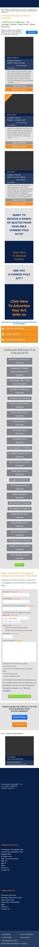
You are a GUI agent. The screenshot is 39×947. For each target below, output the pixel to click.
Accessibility (6, 934)
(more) (17, 82)
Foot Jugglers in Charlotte (19, 448)
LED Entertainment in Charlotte (19, 487)
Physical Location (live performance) (15, 627)
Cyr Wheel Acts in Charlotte (19, 440)
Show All (19, 565)
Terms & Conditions (26, 934)
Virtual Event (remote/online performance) (17, 630)
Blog (3, 865)
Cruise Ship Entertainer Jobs (12, 852)
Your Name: (10, 592)
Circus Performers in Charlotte (19, 414)
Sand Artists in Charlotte (19, 503)
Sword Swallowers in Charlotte (19, 533)
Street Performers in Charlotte (19, 515)
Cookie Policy (6, 937)
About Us (5, 868)
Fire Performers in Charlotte (19, 432)
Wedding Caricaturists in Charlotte (19, 547)
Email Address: (11, 599)
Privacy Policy (25, 937)
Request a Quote (19, 90)
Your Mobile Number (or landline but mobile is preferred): (17, 614)
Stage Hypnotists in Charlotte (19, 472)
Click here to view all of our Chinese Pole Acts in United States (19, 322)
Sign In (3, 863)
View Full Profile (19, 86)
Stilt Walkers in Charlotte (19, 509)
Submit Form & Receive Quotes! (19, 696)
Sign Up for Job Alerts (9, 859)
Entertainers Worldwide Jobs (12, 850)
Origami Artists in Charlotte (19, 496)
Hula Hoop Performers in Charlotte (19, 464)
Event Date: (10, 633)
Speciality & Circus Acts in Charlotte (19, 361)
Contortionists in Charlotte (19, 423)
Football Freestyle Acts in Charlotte (19, 455)
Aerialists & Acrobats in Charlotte (19, 391)
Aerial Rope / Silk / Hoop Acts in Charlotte (19, 382)
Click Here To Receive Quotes (19, 255)
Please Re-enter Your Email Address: (18, 605)
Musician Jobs (6, 856)
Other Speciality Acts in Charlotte (19, 556)
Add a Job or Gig (7, 900)
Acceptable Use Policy (10, 940)
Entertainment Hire (8, 895)
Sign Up (4, 861)
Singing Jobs (6, 854)
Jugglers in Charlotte (19, 480)
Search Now (19, 717)
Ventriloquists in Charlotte (19, 541)
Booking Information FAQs (11, 898)
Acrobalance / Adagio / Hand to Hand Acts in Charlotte (19, 371)
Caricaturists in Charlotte (19, 398)
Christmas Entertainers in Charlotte (19, 405)
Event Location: (12, 625)
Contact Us (19, 724)
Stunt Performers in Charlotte (19, 524)
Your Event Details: (13, 640)
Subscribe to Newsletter (10, 902)
